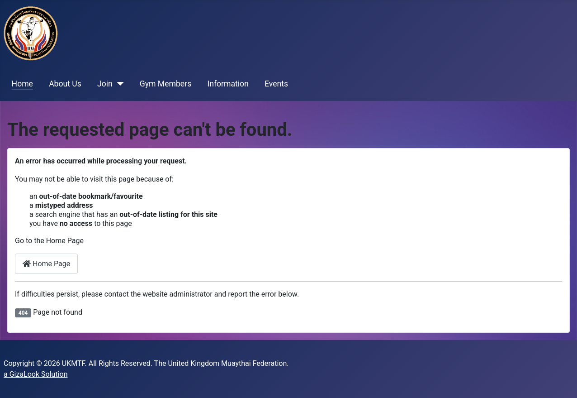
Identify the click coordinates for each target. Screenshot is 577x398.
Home (22, 83)
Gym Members (165, 83)
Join (105, 83)
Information (227, 83)
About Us (65, 83)
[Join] (118, 84)
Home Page (46, 263)
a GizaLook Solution (35, 374)
